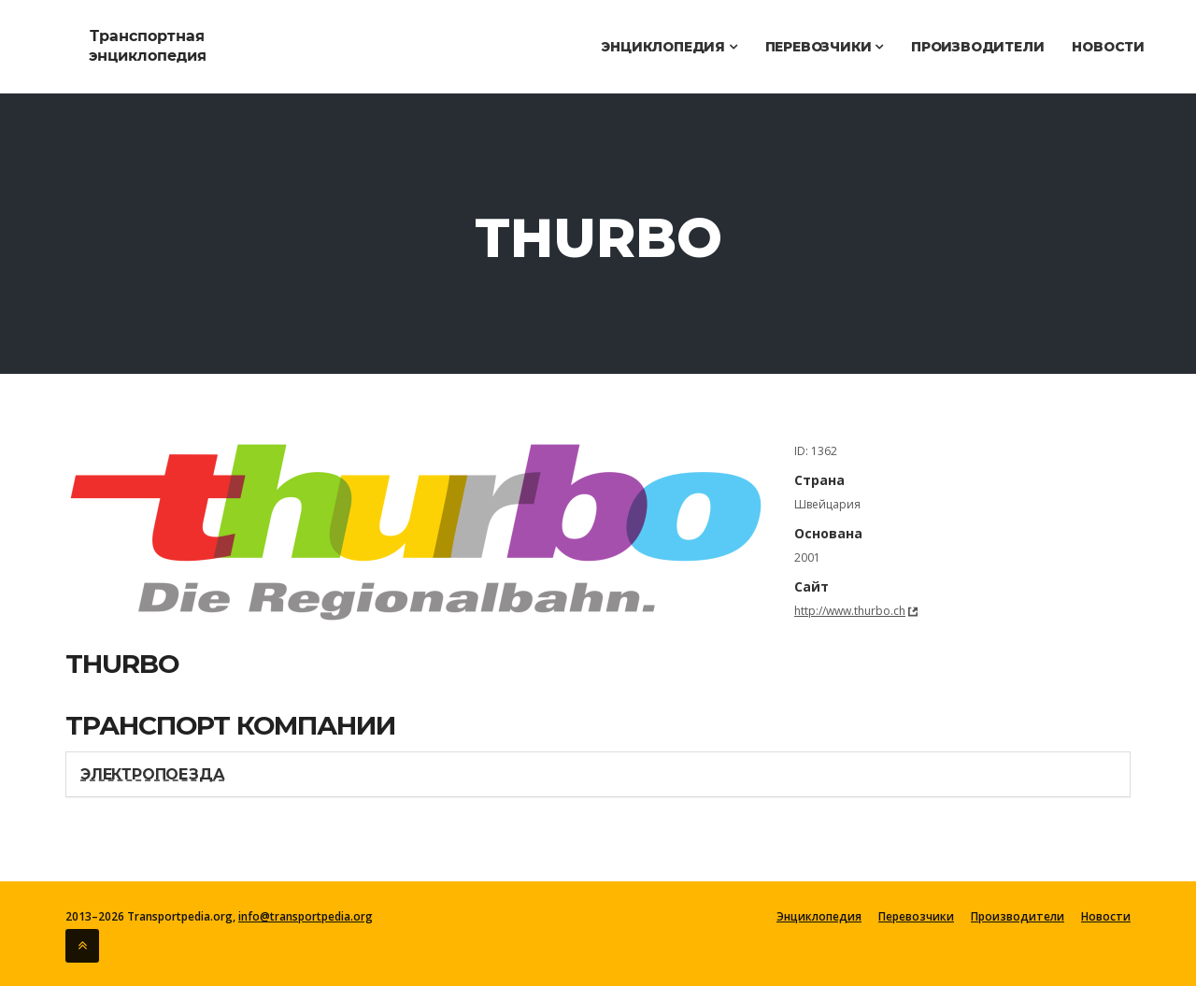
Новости (1108, 46)
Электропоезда (152, 774)
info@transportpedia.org (305, 916)
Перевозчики (824, 46)
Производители (977, 46)
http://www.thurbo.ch (849, 611)
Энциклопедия (668, 46)
